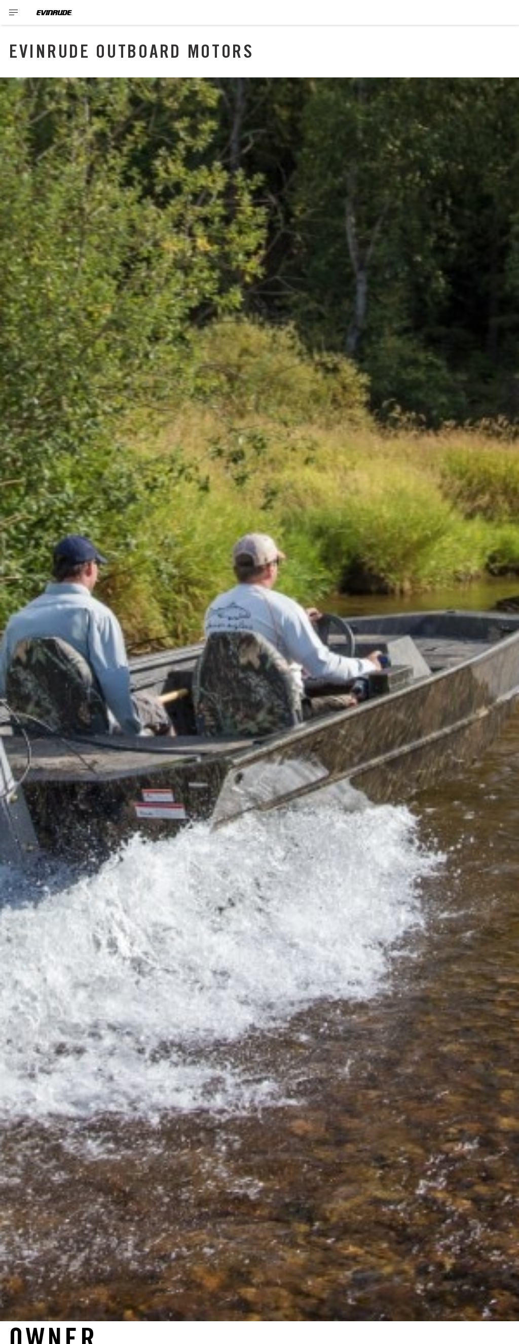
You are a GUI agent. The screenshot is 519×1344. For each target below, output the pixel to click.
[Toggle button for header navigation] (13, 12)
